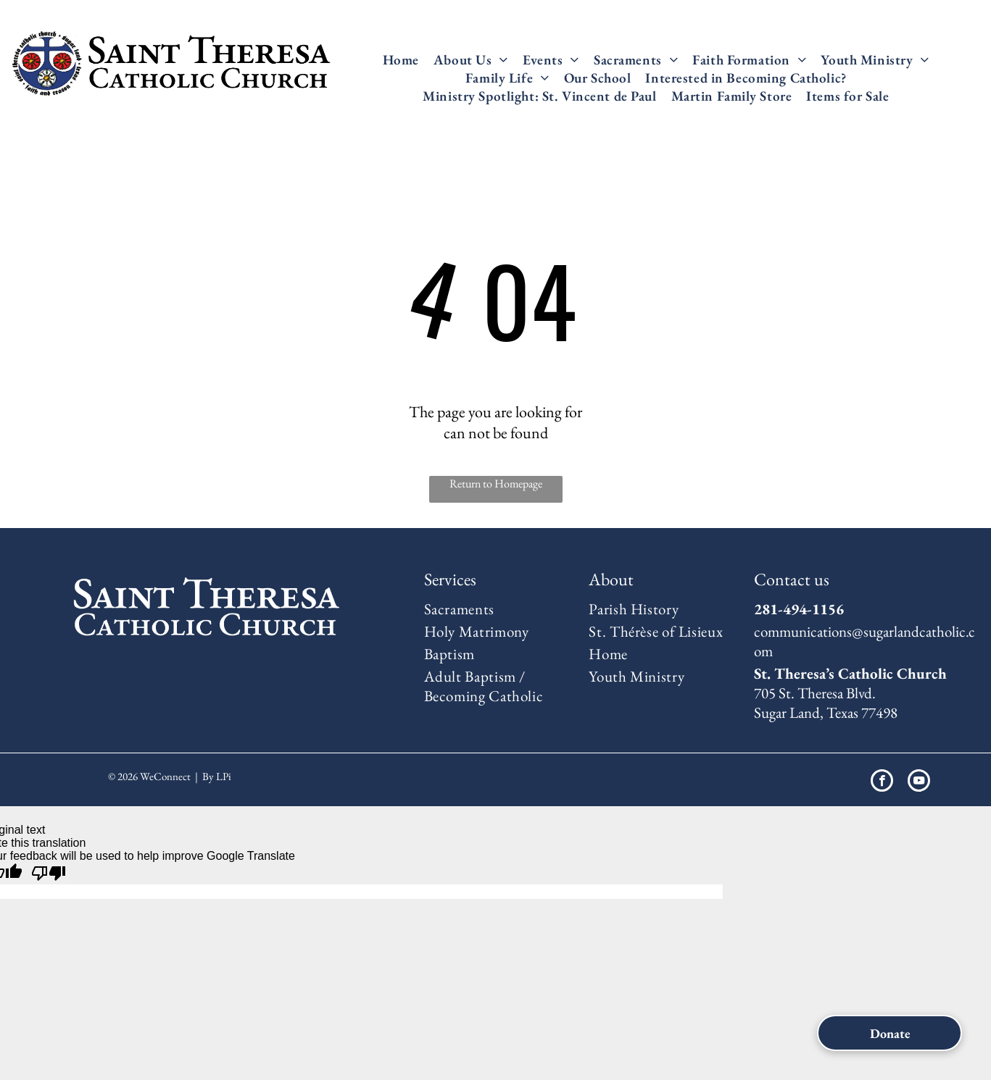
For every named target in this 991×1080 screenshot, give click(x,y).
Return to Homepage (495, 483)
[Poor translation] (48, 873)
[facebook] (882, 782)
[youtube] (919, 782)
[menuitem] (401, 60)
